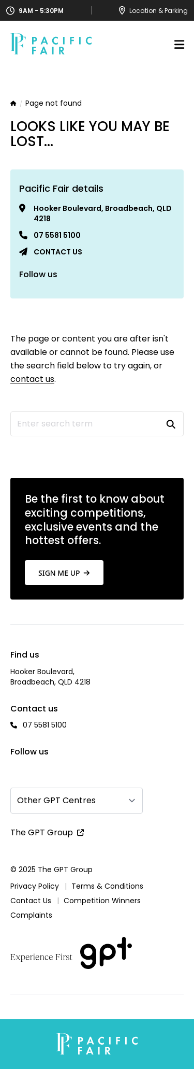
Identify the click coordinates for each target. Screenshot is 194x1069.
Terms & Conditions (107, 886)
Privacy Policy (34, 886)
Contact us (58, 252)
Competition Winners (102, 900)
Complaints (31, 915)
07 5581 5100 (57, 235)
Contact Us (30, 900)
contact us (32, 379)
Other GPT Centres (56, 800)
